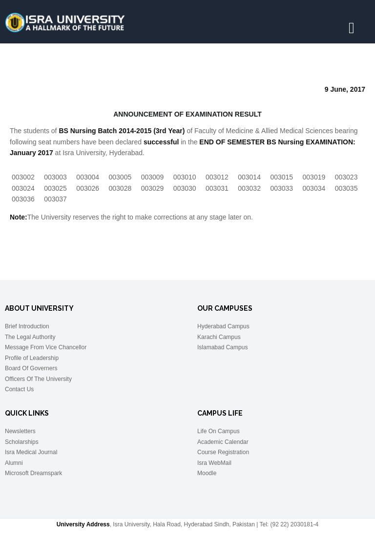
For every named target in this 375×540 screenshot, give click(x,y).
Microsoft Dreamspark (33, 473)
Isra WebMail (214, 463)
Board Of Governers (31, 368)
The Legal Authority (30, 337)
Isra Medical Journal (31, 452)
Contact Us (19, 389)
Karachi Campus (219, 337)
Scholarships (22, 442)
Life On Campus (218, 431)
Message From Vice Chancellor (45, 347)
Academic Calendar (223, 442)
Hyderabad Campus (223, 326)
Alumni (14, 463)
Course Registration (223, 452)
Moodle (206, 473)
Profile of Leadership (32, 358)
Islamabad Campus (222, 347)
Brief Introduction (27, 326)
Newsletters (20, 431)
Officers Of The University (38, 379)
